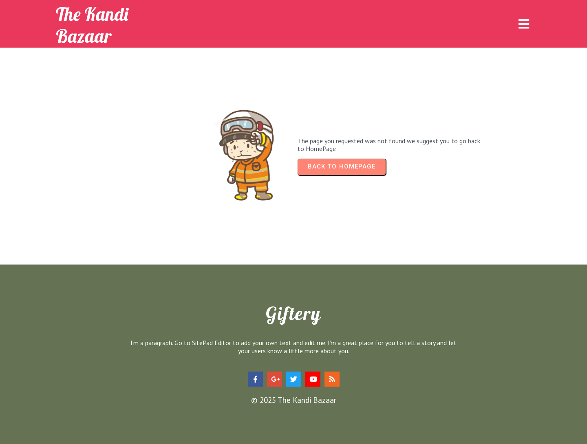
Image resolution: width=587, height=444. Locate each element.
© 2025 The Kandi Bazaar (293, 400)
